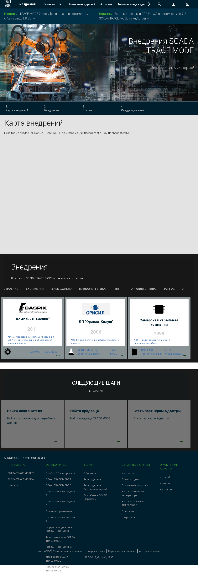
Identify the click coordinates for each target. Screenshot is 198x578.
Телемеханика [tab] (61, 289)
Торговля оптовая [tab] (143, 289)
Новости (13, 486)
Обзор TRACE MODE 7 (58, 480)
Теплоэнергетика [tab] (92, 289)
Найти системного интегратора (133, 494)
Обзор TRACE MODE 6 (58, 486)
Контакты (128, 474)
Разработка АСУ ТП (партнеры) (95, 498)
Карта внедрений (20, 108)
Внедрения (59, 108)
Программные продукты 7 (61, 494)
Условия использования (67, 552)
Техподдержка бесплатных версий (95, 488)
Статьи (97, 108)
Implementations (35, 458)
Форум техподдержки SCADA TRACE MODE (59, 530)
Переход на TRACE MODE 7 (60, 520)
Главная (10, 458)
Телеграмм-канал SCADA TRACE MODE (60, 540)
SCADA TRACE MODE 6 (21, 480)
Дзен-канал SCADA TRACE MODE (57, 560)
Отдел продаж (130, 480)
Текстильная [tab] (34, 289)
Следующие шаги (136, 108)
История (165, 484)
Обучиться (90, 474)
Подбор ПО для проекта (60, 474)
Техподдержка (92, 480)
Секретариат (130, 518)
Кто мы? (165, 478)
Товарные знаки (95, 552)
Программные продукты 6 (61, 504)
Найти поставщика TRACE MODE (133, 504)
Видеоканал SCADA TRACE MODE (57, 570)
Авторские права (149, 552)
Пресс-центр (129, 512)
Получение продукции (135, 486)
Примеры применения (59, 512)
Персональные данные (122, 552)
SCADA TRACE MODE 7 (21, 474)
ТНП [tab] (117, 289)
